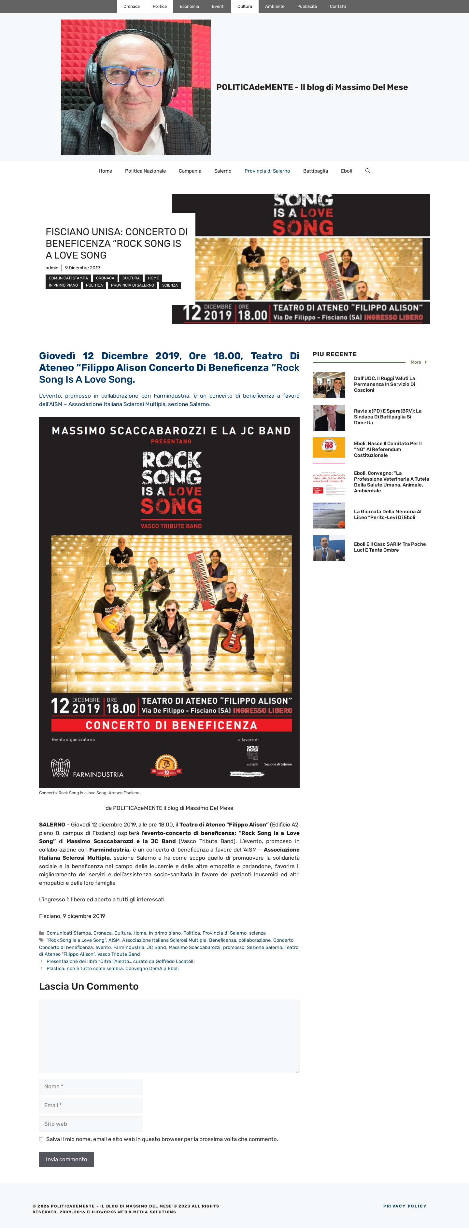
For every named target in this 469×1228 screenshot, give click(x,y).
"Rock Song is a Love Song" (76, 940)
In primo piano (63, 285)
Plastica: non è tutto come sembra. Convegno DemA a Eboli (113, 968)
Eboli (346, 171)
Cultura (244, 6)
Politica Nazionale (145, 171)
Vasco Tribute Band (118, 954)
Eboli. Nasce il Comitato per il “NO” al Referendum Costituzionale (388, 449)
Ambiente (274, 6)
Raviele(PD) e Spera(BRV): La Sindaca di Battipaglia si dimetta (388, 417)
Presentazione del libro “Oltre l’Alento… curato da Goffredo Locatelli (121, 961)
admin (52, 268)
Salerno (223, 171)
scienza (170, 285)
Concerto (283, 940)
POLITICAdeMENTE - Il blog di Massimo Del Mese (312, 87)
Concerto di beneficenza (66, 947)
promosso (233, 947)
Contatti (338, 6)
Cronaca (131, 6)
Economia (189, 6)
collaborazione (255, 940)
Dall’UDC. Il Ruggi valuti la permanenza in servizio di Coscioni (384, 384)
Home (105, 171)
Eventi (218, 6)
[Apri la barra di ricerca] (368, 171)
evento (103, 947)
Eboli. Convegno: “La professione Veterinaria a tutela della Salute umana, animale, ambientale (391, 482)
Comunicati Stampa (68, 278)
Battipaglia (315, 171)
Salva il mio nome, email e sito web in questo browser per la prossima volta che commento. (162, 1139)
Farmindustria (128, 947)
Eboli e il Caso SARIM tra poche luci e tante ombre (390, 547)
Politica (160, 6)
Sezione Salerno (264, 947)
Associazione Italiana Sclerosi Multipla (164, 940)
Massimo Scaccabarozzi (194, 947)
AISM (114, 940)
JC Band (156, 947)
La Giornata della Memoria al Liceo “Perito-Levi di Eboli (387, 514)
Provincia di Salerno (267, 171)
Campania (190, 171)
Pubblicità (307, 6)
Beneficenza (222, 940)
